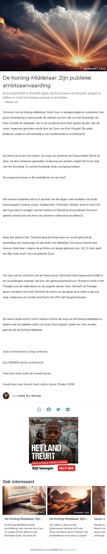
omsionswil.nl (70, 549)
